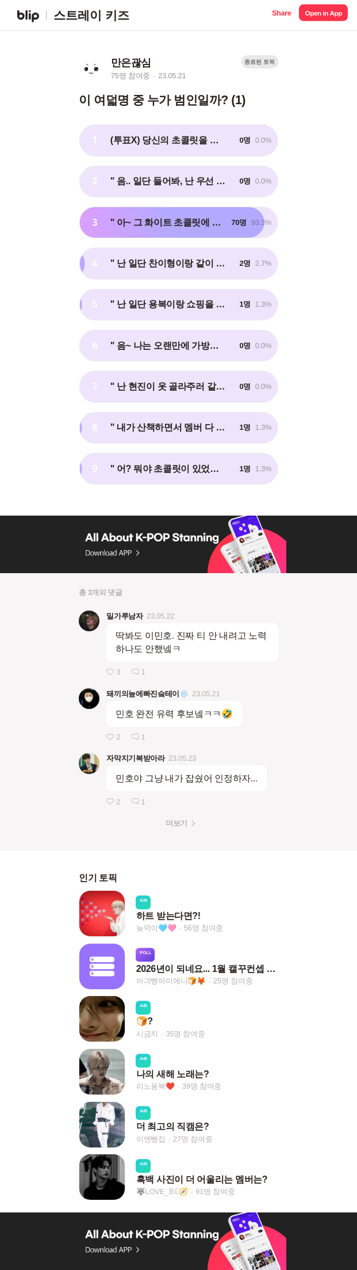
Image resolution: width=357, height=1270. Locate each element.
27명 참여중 (192, 1139)
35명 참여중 (185, 1033)
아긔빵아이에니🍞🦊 (171, 981)
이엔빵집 (151, 1139)
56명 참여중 (203, 928)
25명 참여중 (232, 981)
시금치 (147, 1033)
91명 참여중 (215, 1192)
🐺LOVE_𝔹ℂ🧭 (162, 1192)
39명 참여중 (201, 1086)
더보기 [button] (176, 823)
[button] (281, 15)
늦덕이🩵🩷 (156, 928)
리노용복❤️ (155, 1086)
